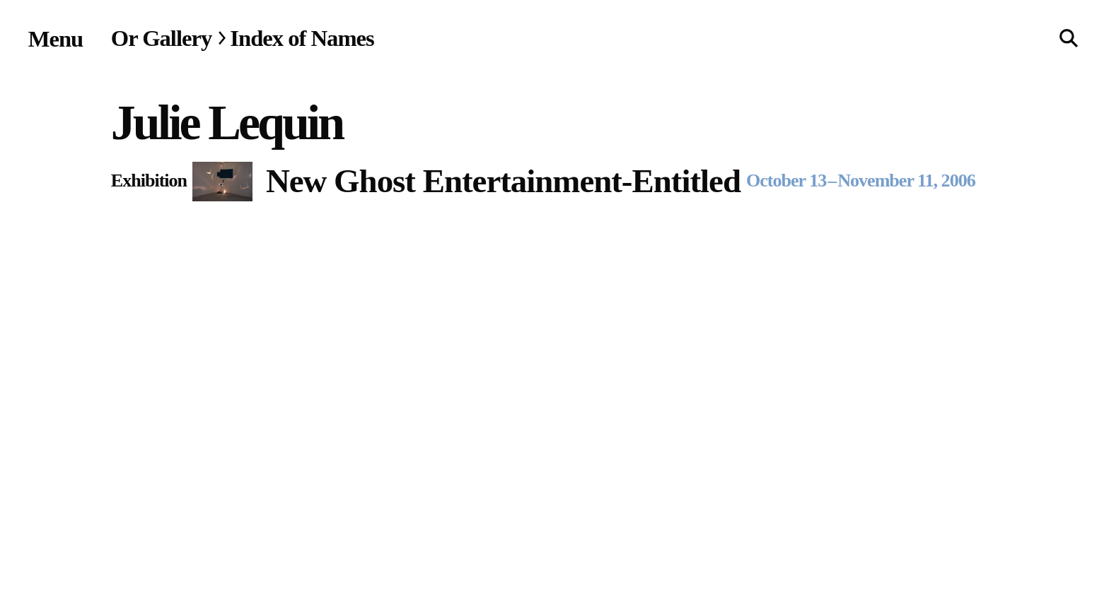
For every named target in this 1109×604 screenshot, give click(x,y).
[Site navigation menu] (55, 39)
